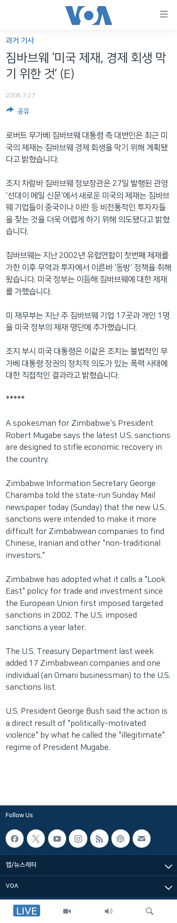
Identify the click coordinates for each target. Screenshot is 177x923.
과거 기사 (20, 41)
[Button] (18, 113)
